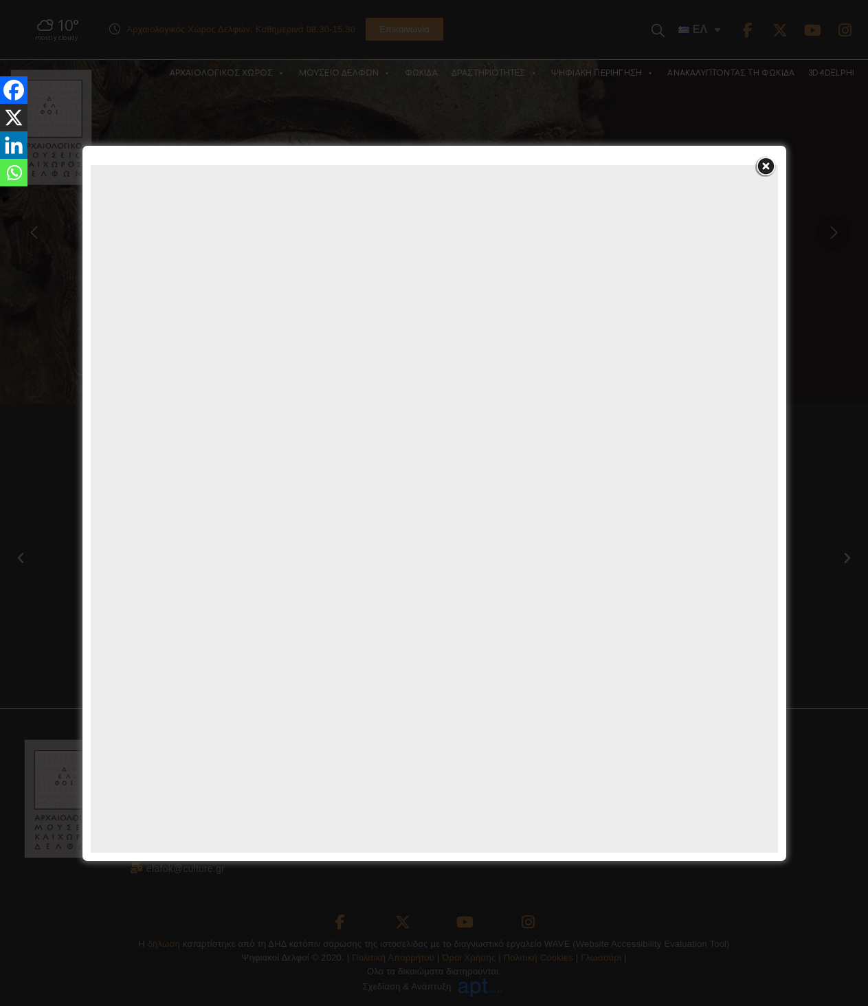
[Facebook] (13, 90)
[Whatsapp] (13, 172)
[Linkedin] (13, 145)
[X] (13, 117)
